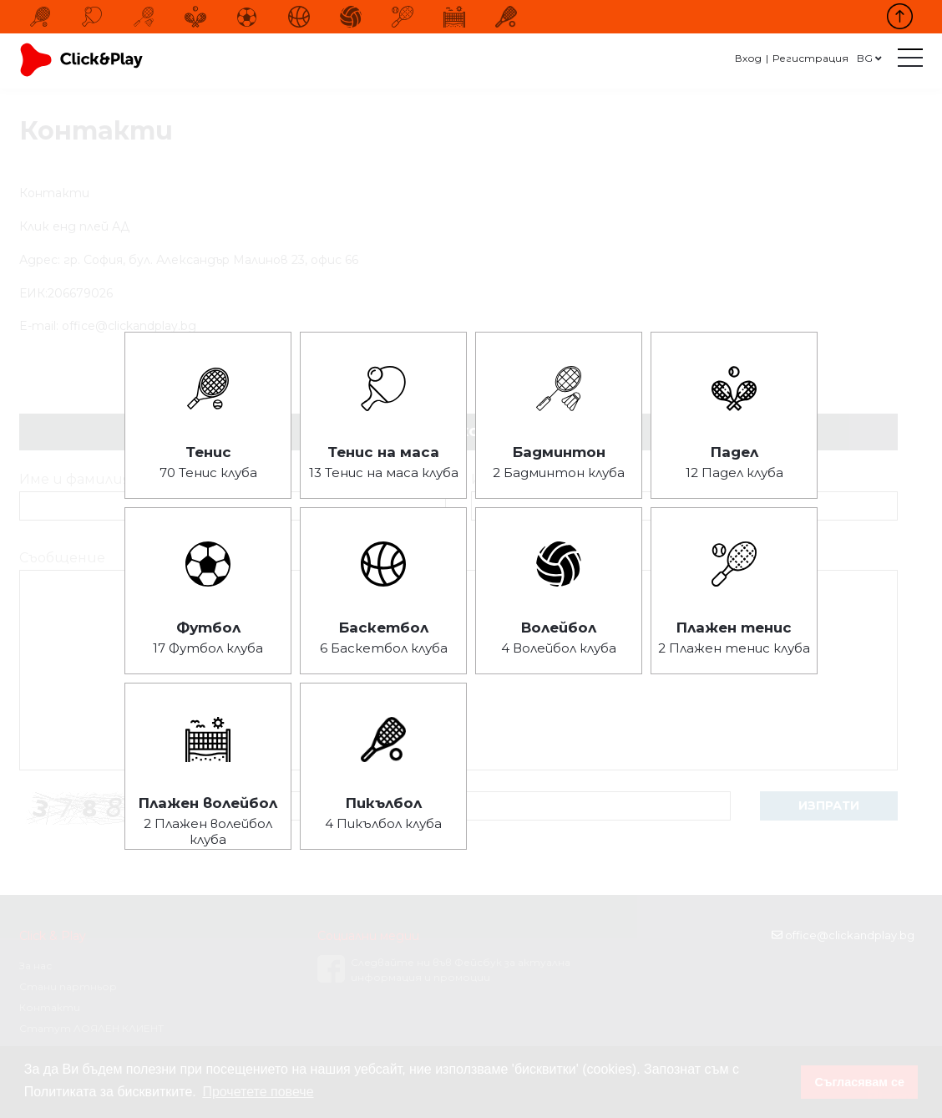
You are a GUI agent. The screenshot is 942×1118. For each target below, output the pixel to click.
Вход (748, 58)
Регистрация (810, 58)
